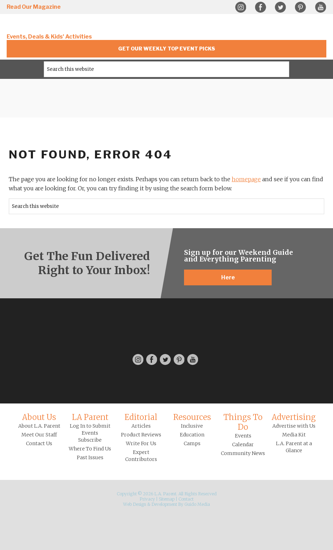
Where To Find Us (90, 449)
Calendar (243, 444)
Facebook (260, 7)
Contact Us (39, 443)
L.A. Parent (54, 25)
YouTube (320, 7)
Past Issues (90, 457)
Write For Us (141, 443)
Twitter (280, 7)
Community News (243, 453)
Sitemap (167, 499)
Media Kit (294, 435)
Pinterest (300, 7)
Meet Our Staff (39, 435)
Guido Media (197, 504)
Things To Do (243, 422)
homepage (246, 179)
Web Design (134, 504)
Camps (192, 443)
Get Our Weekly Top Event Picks (166, 49)
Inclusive (192, 426)
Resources (192, 417)
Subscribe (90, 440)
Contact (185, 499)
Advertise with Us (293, 426)
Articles (141, 426)
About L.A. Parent (39, 426)
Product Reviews (141, 435)
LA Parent (90, 417)
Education (192, 435)
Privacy (147, 499)
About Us (39, 417)
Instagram (240, 7)
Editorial (140, 417)
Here (228, 277)
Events (243, 436)
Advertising (294, 417)
